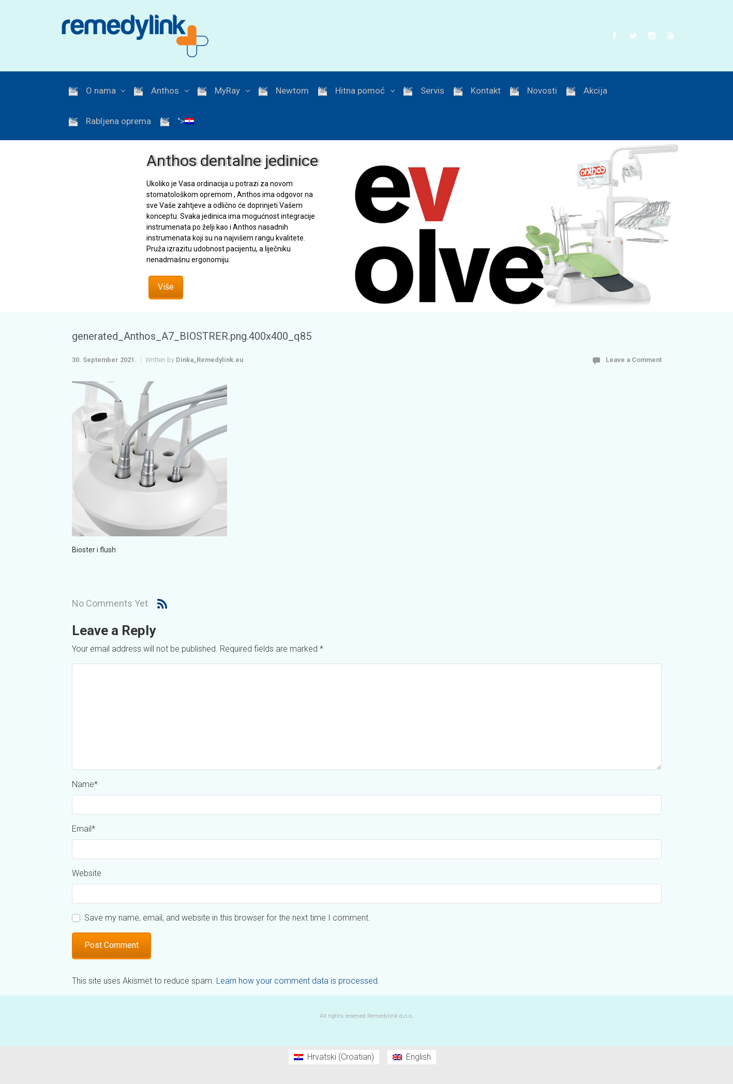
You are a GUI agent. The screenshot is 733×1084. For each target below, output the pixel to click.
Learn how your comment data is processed (297, 981)
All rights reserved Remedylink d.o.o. (366, 1016)
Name (85, 784)
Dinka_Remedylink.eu (209, 360)
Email (83, 829)
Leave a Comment (634, 360)
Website (86, 873)
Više (166, 287)
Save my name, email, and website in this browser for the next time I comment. (227, 918)
